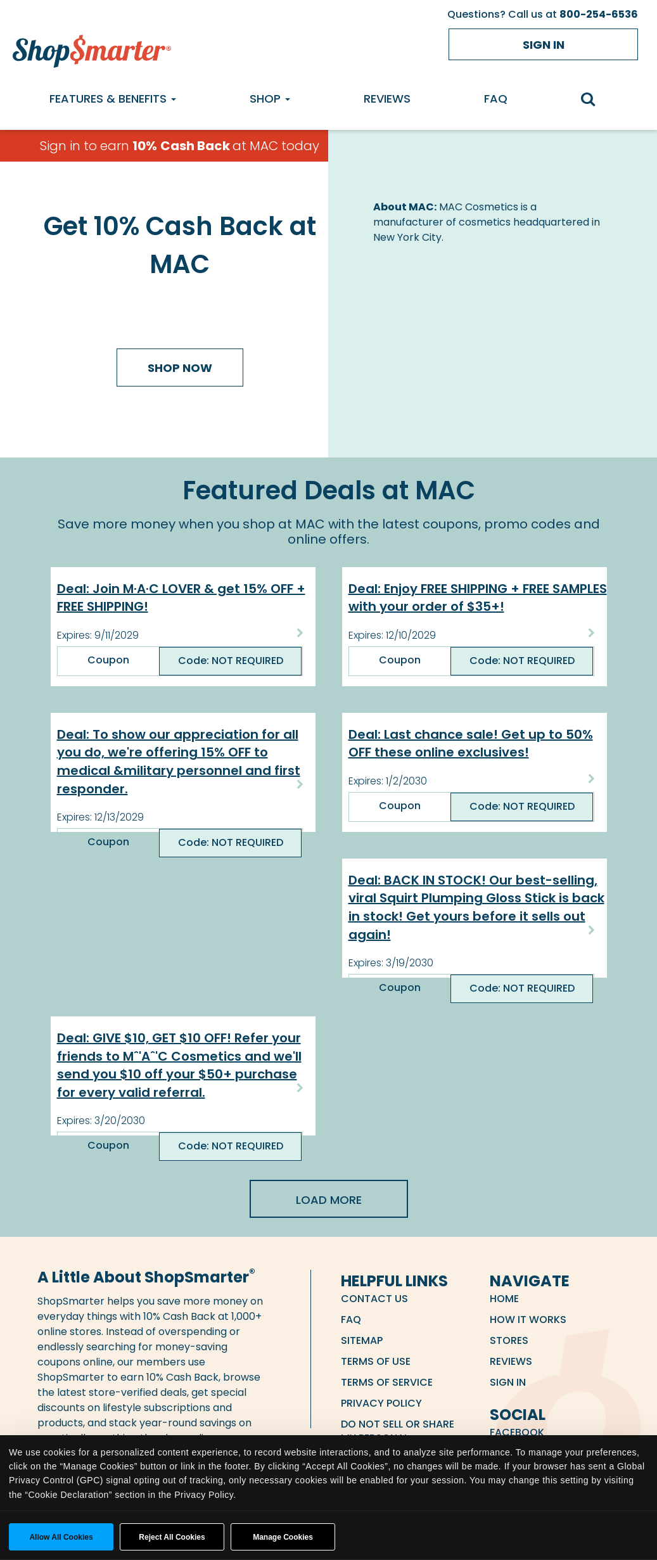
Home (504, 1298)
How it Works (528, 1319)
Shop (270, 98)
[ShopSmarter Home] (92, 48)
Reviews (387, 98)
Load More (329, 1200)
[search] (594, 100)
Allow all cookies (60, 1537)
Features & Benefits (112, 98)
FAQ (495, 98)
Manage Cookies (283, 1537)
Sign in (544, 45)
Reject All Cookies (172, 1537)
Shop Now (180, 368)
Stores (509, 1340)
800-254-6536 (598, 14)
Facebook (517, 1432)
